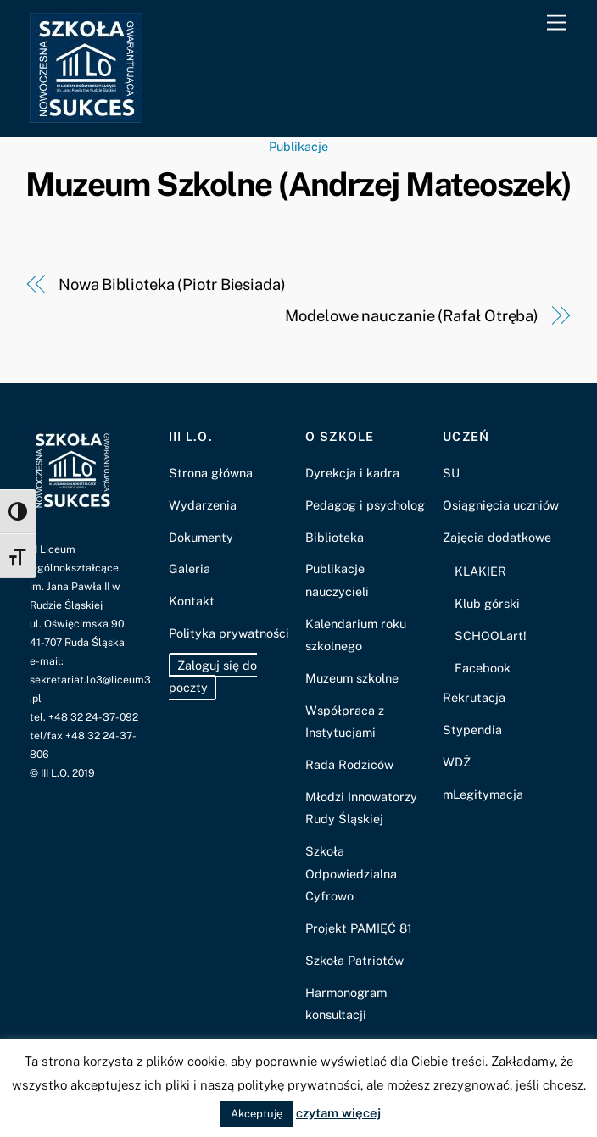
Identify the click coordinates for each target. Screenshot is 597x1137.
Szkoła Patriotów (354, 960)
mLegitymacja (483, 794)
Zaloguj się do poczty (213, 676)
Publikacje (298, 146)
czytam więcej (338, 1113)
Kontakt (192, 601)
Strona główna (211, 472)
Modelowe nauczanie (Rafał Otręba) (411, 316)
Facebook (483, 667)
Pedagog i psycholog (365, 505)
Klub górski (487, 603)
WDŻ (457, 762)
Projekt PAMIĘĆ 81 (358, 928)
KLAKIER (480, 571)
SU (451, 472)
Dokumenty (201, 537)
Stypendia (472, 729)
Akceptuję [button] (256, 1113)
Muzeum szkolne (352, 678)
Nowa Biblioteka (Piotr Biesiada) (172, 284)
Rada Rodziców (349, 764)
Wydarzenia (203, 505)
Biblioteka (334, 537)
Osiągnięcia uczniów (501, 505)
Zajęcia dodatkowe (497, 537)
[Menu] (556, 23)
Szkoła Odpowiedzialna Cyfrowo (351, 873)
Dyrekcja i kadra (352, 472)
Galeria (189, 568)
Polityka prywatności (229, 633)
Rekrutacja (474, 697)
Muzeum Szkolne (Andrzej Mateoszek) (298, 184)
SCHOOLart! (491, 635)
